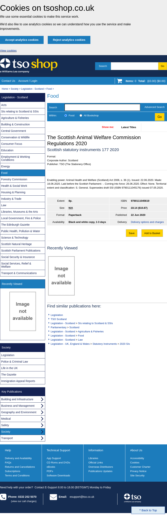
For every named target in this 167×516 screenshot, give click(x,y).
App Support (54, 458)
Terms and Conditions (17, 475)
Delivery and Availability (18, 458)
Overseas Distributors (100, 466)
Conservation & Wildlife (15, 137)
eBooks (51, 466)
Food (49, 89)
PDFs (50, 471)
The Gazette (8, 374)
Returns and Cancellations (20, 466)
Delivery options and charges (147, 222)
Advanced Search (154, 107)
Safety (5, 425)
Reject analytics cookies (69, 39)
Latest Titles (128, 127)
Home (5, 89)
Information (95, 450)
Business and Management (18, 405)
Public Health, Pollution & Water (20, 231)
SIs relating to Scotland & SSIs (95, 323)
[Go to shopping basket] (144, 82)
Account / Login (27, 80)
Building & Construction (15, 124)
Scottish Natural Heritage (16, 244)
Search (103, 66)
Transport (7, 438)
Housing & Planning (13, 192)
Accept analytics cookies (22, 39)
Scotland (74, 327)
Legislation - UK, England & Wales (70, 343)
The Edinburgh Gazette (15, 224)
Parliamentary (58, 327)
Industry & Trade (11, 198)
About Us (136, 450)
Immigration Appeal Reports (18, 381)
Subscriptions (12, 471)
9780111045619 (140, 200)
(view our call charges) (24, 501)
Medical (6, 418)
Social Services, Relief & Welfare (16, 265)
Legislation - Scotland (32, 89)
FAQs (8, 462)
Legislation (57, 315)
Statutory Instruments (105, 343)
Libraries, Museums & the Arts (19, 211)
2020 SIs (125, 343)
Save (132, 233)
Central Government (13, 130)
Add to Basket (152, 233)
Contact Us (8, 80)
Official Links (95, 462)
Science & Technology (14, 237)
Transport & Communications (19, 273)
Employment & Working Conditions (15, 158)
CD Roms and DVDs (58, 462)
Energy (5, 166)
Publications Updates (100, 471)
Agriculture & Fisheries (91, 331)
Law (80, 339)
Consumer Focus (11, 143)
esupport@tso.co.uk (82, 496)
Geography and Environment (18, 412)
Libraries (93, 458)
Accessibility (137, 458)
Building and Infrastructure (17, 399)
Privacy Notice (138, 471)
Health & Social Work (14, 185)
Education (7, 150)
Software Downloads (58, 475)
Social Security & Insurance (18, 257)
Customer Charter (140, 466)
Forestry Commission (14, 179)
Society (14, 89)
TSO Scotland (59, 319)
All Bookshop (91, 115)
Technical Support (58, 450)
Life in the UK (9, 368)
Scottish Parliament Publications (20, 250)
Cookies (134, 462)
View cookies (8, 50)
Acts (3, 105)
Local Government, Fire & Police (21, 218)
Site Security (137, 475)
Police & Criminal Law (14, 361)
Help (8, 450)
